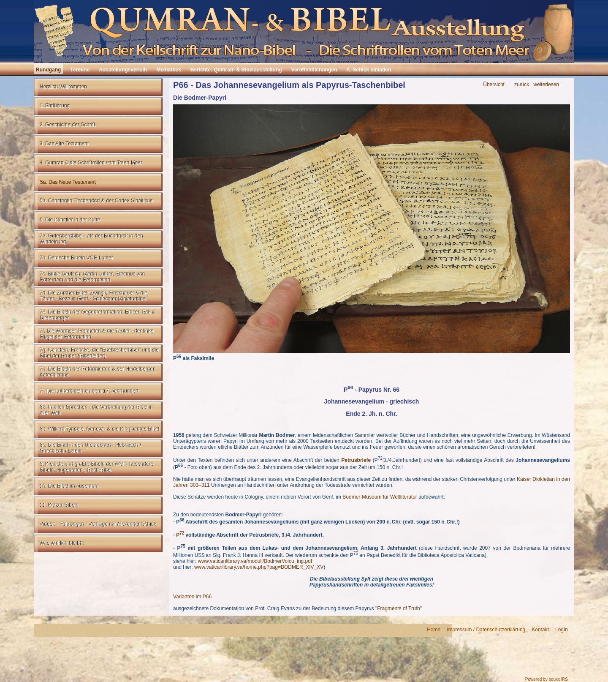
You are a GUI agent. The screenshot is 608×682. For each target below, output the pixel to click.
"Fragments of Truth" (398, 608)
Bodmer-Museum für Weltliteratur (379, 497)
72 (181, 533)
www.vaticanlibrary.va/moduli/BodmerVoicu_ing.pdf (255, 561)
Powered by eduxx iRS (546, 679)
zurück (521, 84)
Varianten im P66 (193, 597)
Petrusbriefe (356, 460)
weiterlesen (546, 84)
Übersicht (494, 84)
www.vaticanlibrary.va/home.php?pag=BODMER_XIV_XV (258, 567)
